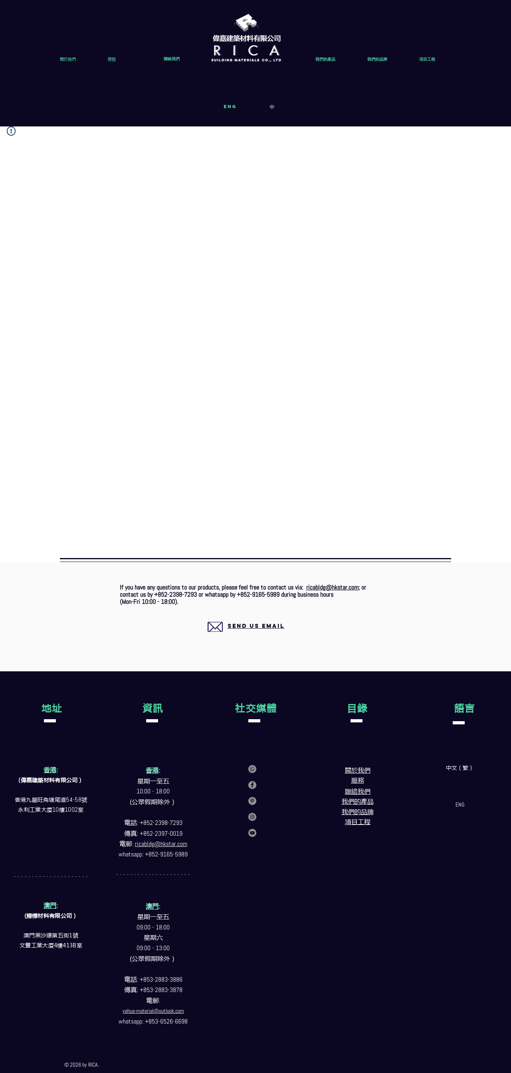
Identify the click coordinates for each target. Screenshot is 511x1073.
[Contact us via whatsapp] (252, 769)
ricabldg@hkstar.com (332, 587)
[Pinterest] (252, 801)
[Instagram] (252, 817)
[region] (246, 635)
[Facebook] (252, 785)
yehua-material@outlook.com (153, 1010)
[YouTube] (252, 833)
